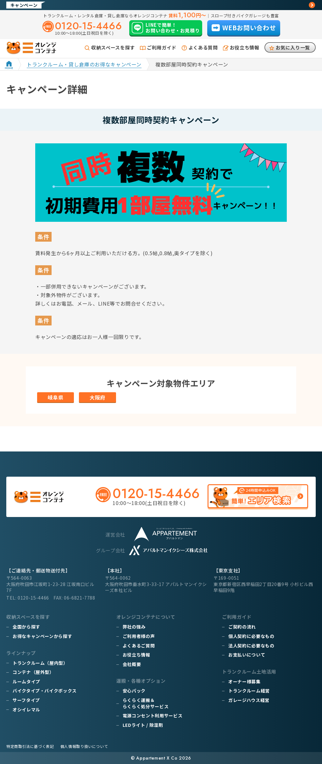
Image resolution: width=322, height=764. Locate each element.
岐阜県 (56, 397)
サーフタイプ (26, 700)
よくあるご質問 (139, 645)
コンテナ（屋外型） (33, 672)
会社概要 (132, 664)
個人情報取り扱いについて (84, 746)
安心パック (134, 690)
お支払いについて (246, 655)
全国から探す (26, 626)
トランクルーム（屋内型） (40, 663)
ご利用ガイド (161, 47)
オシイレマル (26, 709)
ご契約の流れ (242, 626)
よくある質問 (203, 47)
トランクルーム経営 (249, 690)
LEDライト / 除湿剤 (143, 725)
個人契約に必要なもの (251, 636)
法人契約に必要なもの (251, 645)
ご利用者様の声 (139, 636)
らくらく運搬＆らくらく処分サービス (146, 703)
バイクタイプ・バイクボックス (45, 690)
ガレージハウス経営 (248, 700)
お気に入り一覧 (293, 47)
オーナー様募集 (244, 681)
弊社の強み (134, 626)
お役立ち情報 (244, 47)
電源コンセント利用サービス (152, 715)
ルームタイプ (26, 681)
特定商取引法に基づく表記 (30, 746)
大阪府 (97, 397)
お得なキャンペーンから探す (42, 636)
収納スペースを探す (113, 47)
